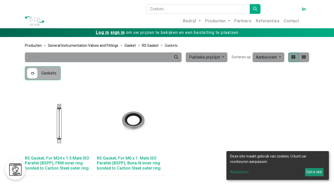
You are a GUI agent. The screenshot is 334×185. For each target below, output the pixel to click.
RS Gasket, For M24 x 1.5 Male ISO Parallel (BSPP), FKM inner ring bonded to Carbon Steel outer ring (57, 163)
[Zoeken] (255, 9)
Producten (33, 45)
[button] (268, 57)
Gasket (130, 45)
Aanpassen (239, 172)
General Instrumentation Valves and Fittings (83, 45)
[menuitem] (192, 21)
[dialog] (277, 165)
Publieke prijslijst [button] (205, 57)
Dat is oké (314, 172)
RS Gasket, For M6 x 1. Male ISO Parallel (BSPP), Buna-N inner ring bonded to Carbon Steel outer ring (129, 163)
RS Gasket (150, 45)
